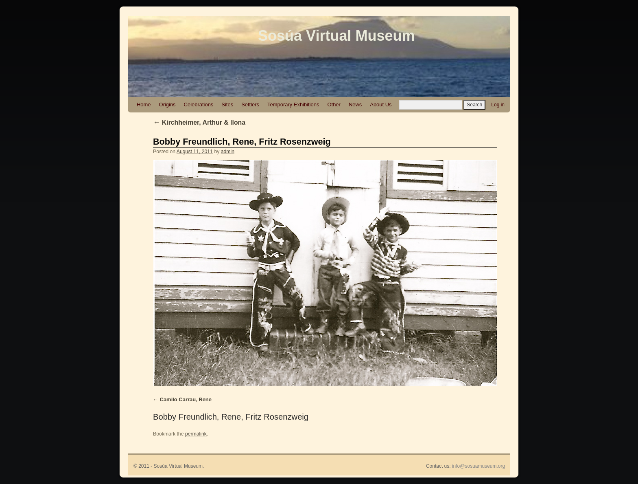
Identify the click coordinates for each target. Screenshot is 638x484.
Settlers (250, 104)
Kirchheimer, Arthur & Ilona (199, 122)
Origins (167, 104)
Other (333, 104)
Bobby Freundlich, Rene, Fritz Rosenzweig (242, 141)
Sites (227, 104)
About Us (380, 104)
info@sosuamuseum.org (478, 466)
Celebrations (199, 104)
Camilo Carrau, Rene (186, 399)
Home (144, 104)
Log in (498, 105)
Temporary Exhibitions (293, 104)
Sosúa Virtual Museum (336, 35)
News (355, 104)
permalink (196, 434)
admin (227, 151)
